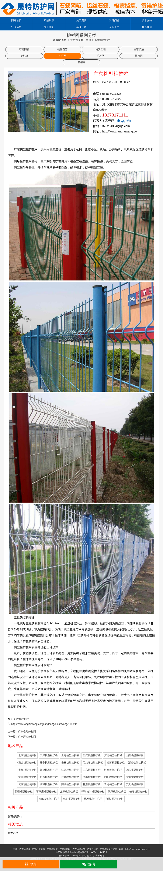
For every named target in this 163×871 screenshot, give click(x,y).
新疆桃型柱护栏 (23, 791)
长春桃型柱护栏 (138, 791)
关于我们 (49, 27)
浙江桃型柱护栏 (137, 762)
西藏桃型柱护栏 (49, 784)
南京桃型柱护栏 (71, 798)
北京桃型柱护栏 (27, 755)
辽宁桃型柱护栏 (49, 762)
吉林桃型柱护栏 (70, 762)
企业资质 (114, 27)
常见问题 (114, 20)
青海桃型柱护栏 (113, 784)
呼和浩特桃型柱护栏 (93, 791)
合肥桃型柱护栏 (114, 798)
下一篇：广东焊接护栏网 (22, 736)
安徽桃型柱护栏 (27, 769)
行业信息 (16, 27)
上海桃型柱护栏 (70, 755)
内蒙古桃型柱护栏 (26, 762)
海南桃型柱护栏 (92, 777)
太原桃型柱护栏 (69, 791)
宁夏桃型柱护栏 (134, 784)
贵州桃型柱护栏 (134, 777)
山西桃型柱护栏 (134, 755)
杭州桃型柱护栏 (93, 798)
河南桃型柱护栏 (113, 769)
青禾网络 (98, 855)
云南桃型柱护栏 (27, 784)
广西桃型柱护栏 (70, 777)
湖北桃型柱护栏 (134, 769)
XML (94, 852)
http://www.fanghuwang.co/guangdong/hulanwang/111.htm (44, 724)
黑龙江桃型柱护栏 (93, 762)
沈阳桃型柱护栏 (117, 791)
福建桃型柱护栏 (49, 769)
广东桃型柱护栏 (20, 718)
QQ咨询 (124, 120)
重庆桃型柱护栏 (92, 755)
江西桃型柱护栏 (70, 769)
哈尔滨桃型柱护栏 (49, 798)
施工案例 (81, 20)
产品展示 (49, 20)
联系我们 (147, 27)
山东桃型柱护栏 (92, 769)
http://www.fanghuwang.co (119, 131)
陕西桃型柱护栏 (70, 784)
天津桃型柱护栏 (49, 755)
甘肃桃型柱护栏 (92, 784)
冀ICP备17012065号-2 (69, 855)
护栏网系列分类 (79, 40)
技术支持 (147, 20)
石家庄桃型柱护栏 (46, 791)
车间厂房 (81, 27)
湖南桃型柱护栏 (27, 777)
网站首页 (16, 20)
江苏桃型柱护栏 (116, 762)
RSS (103, 852)
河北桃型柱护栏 (113, 755)
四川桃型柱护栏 (113, 777)
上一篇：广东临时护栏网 (22, 731)
